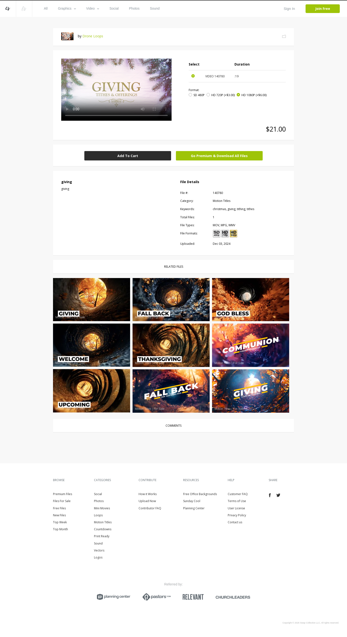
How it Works (148, 494)
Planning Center (194, 508)
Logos (98, 557)
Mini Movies (102, 508)
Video (92, 8)
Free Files (59, 508)
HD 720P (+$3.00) (223, 95)
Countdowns (102, 529)
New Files (59, 515)
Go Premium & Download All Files (219, 155)
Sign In (289, 9)
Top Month (60, 529)
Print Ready (101, 536)
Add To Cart (127, 155)
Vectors (99, 550)
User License (236, 508)
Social (114, 8)
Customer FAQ (238, 494)
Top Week (60, 522)
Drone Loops (92, 36)
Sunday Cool (191, 501)
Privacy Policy (237, 515)
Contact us (235, 522)
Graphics (67, 8)
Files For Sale (62, 501)
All (46, 8)
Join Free (322, 8)
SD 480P (199, 95)
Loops (98, 515)
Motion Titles (103, 522)
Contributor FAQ (150, 508)
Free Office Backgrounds (200, 494)
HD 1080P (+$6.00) (254, 95)
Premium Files (62, 494)
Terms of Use (237, 501)
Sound (155, 8)
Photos (134, 8)
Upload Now (147, 501)
